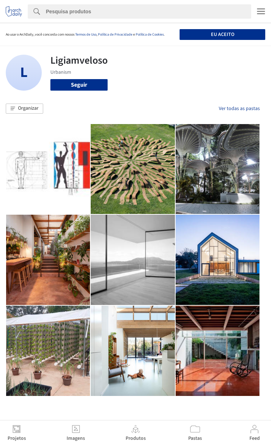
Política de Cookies (150, 34)
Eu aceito (222, 34)
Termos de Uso (85, 34)
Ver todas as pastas (239, 108)
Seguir (79, 85)
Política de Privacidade (115, 34)
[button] (24, 109)
